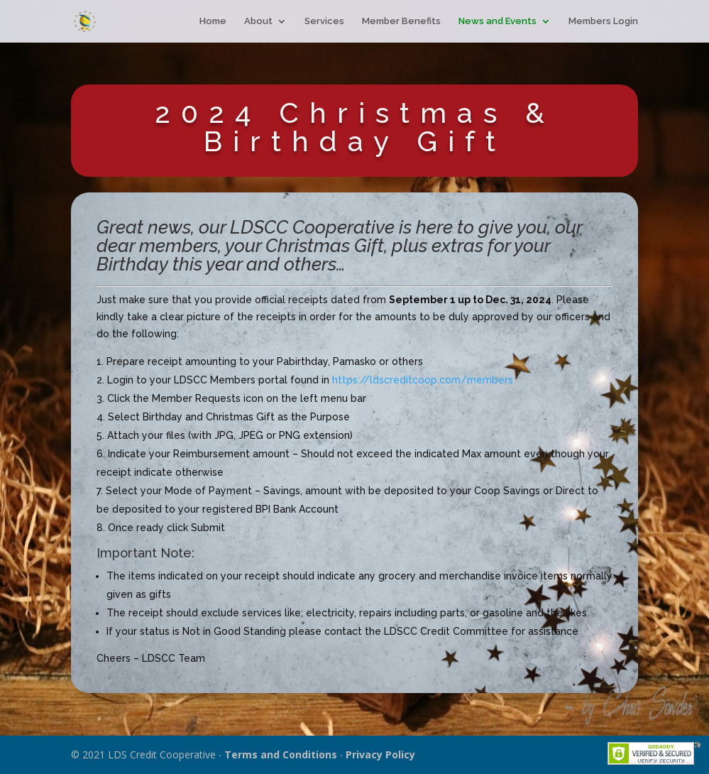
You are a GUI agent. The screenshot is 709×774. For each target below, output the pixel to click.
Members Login (603, 21)
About (258, 21)
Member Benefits (401, 21)
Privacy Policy (380, 754)
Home (212, 21)
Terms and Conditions (280, 754)
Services (324, 21)
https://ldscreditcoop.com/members (422, 380)
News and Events (497, 21)
